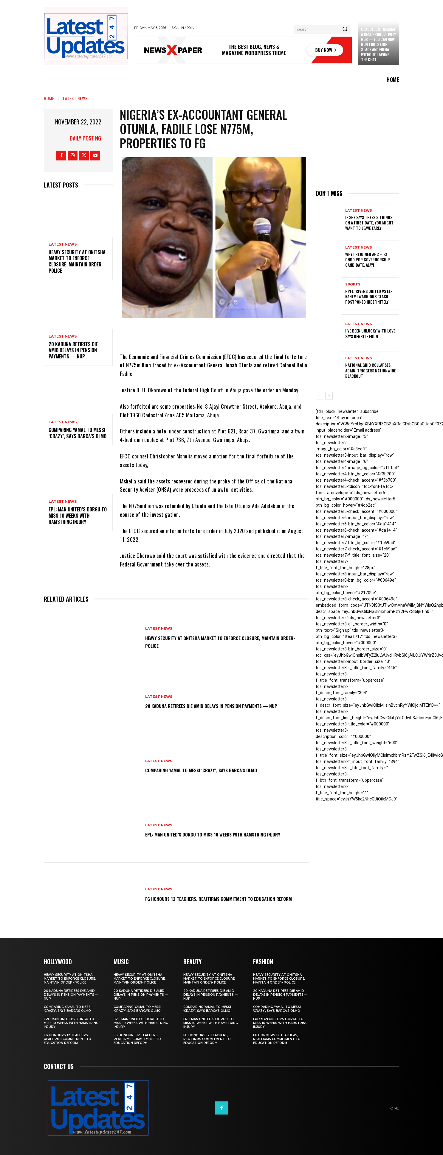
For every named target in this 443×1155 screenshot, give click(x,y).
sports (352, 284)
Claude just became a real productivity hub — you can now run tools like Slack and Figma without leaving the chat (378, 44)
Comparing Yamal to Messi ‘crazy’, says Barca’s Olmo (77, 433)
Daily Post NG (85, 138)
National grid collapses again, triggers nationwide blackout (370, 370)
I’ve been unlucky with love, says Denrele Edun (370, 333)
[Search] (345, 29)
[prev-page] (319, 395)
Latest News (75, 98)
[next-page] (329, 395)
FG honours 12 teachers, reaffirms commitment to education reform (212, 898)
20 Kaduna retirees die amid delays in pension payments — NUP (73, 350)
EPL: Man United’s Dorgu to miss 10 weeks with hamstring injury (78, 515)
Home (49, 98)
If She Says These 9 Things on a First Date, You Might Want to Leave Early (369, 222)
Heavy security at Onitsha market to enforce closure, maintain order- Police (77, 261)
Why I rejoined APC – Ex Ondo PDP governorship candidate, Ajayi (367, 259)
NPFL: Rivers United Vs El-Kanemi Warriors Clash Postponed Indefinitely (368, 296)
